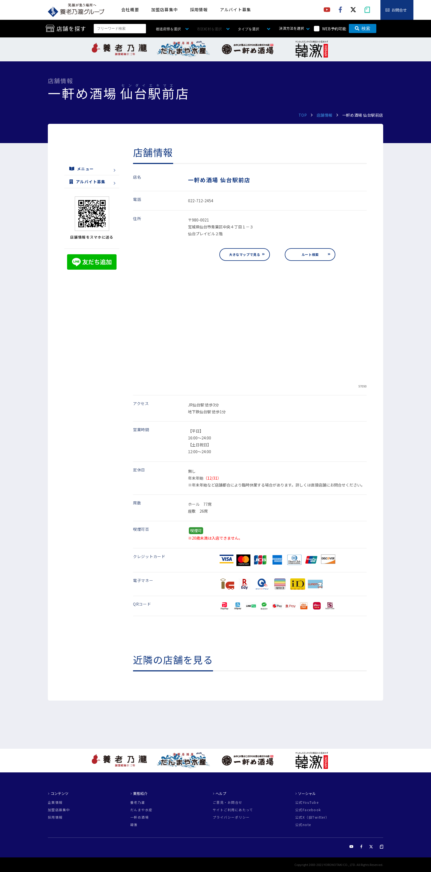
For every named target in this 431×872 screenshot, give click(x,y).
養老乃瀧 (137, 802)
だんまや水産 (141, 809)
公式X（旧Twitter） (312, 817)
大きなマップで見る (244, 254)
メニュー (81, 168)
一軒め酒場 (139, 817)
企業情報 (55, 802)
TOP (303, 115)
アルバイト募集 (235, 9)
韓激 (134, 824)
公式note (303, 824)
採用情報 (199, 9)
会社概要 (130, 9)
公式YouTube (307, 802)
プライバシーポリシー (231, 817)
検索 (362, 28)
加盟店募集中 (164, 9)
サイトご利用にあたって (233, 809)
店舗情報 (325, 115)
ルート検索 (310, 254)
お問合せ (399, 10)
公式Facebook (308, 809)
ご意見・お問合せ (227, 802)
